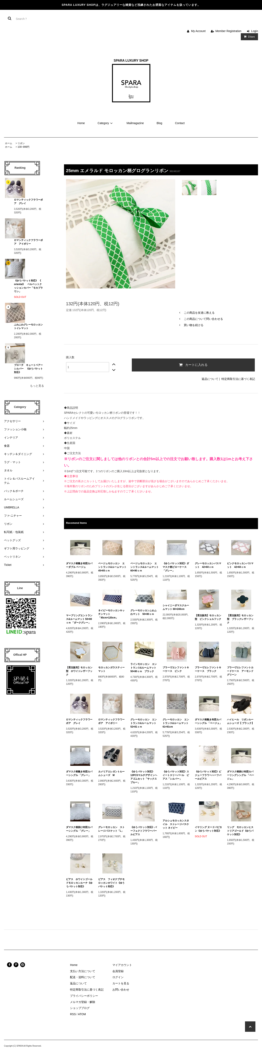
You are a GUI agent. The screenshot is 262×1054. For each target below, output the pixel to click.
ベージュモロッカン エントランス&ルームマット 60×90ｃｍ (144, 567)
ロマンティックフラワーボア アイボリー (28, 242)
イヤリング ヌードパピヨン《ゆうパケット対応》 (208, 829)
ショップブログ (80, 1008)
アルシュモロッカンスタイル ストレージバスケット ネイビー (176, 824)
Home (81, 123)
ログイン (118, 977)
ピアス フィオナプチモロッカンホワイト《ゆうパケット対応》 (111, 883)
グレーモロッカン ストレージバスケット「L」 (111, 829)
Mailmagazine (135, 123)
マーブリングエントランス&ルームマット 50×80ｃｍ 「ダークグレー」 (79, 619)
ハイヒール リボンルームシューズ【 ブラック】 (240, 721)
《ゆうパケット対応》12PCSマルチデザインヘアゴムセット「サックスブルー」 (143, 777)
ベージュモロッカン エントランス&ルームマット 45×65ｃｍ (112, 567)
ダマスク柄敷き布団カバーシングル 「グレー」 (79, 773)
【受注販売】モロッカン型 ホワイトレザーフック (79, 671)
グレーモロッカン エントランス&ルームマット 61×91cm (177, 723)
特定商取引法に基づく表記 (238, 378)
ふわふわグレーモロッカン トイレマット (28, 326)
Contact (180, 123)
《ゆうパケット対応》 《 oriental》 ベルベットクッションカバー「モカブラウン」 (28, 286)
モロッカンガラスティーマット (111, 669)
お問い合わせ (120, 989)
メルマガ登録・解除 (82, 1002)
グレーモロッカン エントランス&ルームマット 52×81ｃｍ (144, 723)
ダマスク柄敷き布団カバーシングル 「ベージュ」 (208, 721)
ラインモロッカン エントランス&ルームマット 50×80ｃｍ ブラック (144, 668)
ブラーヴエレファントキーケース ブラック (208, 669)
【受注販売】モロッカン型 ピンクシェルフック (208, 617)
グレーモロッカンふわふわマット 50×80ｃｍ (143, 612)
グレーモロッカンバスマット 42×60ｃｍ (208, 565)
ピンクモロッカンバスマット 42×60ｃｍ (240, 565)
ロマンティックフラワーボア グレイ (28, 201)
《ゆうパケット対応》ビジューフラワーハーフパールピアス (208, 775)
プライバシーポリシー (84, 995)
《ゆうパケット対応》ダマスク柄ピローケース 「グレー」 (176, 567)
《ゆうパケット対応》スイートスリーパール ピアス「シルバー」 (176, 775)
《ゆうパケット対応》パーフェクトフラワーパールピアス (143, 831)
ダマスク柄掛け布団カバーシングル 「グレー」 (79, 829)
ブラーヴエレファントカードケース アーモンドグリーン (240, 671)
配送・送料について (82, 977)
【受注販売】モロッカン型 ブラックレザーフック (240, 619)
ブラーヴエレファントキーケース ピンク (176, 669)
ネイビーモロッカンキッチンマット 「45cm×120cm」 (111, 614)
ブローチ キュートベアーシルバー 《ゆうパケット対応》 (28, 369)
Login (254, 31)
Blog (159, 123)
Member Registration (228, 31)
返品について (210, 378)
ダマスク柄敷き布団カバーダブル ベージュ (79, 565)
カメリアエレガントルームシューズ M (111, 773)
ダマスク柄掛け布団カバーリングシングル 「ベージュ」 (240, 775)
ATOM (82, 1014)
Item (248, 36)
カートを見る (120, 983)
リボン (21, 143)
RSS (73, 1014)
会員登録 (118, 971)
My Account (198, 31)
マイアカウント (122, 965)
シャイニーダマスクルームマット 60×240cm (176, 607)
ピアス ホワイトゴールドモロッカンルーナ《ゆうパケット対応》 (79, 883)
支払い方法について (82, 971)
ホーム (8, 143)
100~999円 (23, 147)
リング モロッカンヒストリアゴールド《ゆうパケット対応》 (240, 831)
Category (106, 123)
